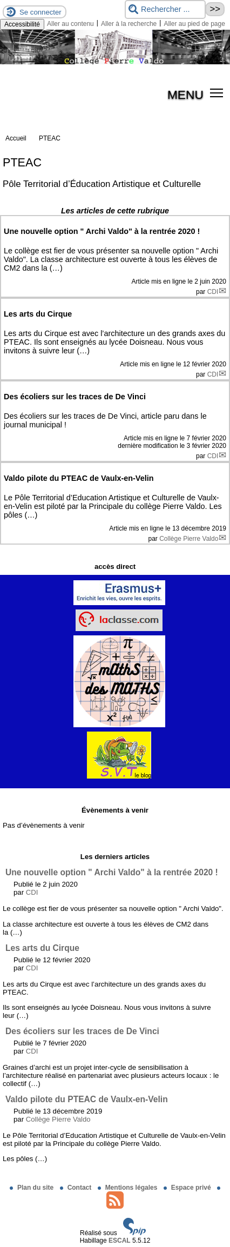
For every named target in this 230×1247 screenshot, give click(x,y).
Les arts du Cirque (42, 948)
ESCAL (120, 1240)
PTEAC (49, 138)
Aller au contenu (70, 24)
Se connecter (40, 12)
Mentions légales (128, 1187)
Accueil (15, 138)
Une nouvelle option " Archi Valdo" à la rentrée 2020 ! (111, 872)
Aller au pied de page (194, 24)
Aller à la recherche (129, 24)
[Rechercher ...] (165, 9)
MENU (185, 95)
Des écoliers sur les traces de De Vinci (82, 1031)
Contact (76, 1187)
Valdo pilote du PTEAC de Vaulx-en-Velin (86, 1099)
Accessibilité (22, 24)
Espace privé (188, 1187)
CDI (213, 292)
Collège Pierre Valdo (188, 538)
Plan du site (33, 1187)
